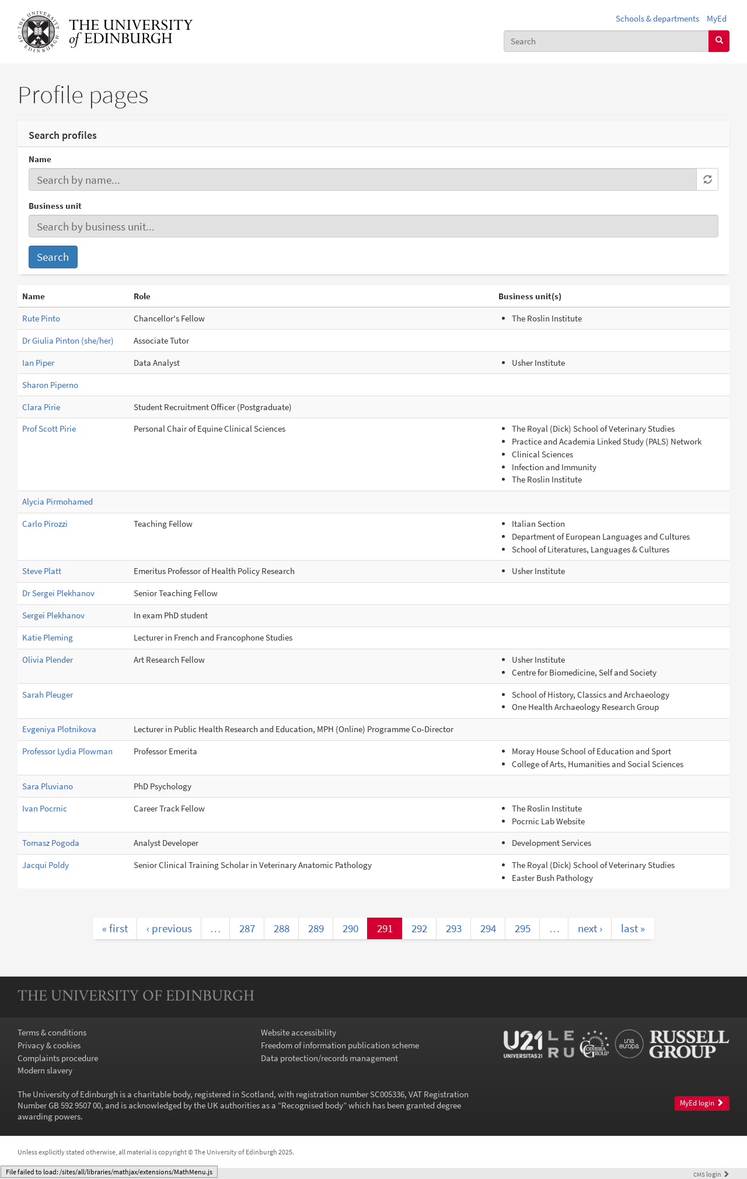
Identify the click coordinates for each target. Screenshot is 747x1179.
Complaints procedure (58, 1057)
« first (115, 928)
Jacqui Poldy (45, 864)
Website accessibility (298, 1032)
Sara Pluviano (47, 786)
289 (316, 928)
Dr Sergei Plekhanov (58, 593)
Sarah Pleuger (47, 694)
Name (40, 159)
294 (488, 928)
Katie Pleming (47, 637)
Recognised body (312, 1105)
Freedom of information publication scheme (340, 1045)
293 (454, 928)
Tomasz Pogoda (50, 842)
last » (633, 928)
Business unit (55, 205)
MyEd (717, 18)
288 (281, 928)
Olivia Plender (47, 659)
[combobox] (606, 41)
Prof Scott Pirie (49, 428)
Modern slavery (45, 1070)
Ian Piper (38, 362)
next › (590, 928)
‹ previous (169, 928)
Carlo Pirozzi (45, 523)
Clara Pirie (41, 406)
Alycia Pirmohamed (57, 501)
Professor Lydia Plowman (67, 751)
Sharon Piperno (50, 384)
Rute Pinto (41, 318)
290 (350, 928)
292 (419, 928)
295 (522, 928)
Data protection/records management (329, 1057)
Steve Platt (41, 570)
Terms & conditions (52, 1032)
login (711, 1174)
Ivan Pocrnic (44, 808)
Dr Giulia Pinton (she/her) (68, 340)
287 (247, 928)
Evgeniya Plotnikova (59, 728)
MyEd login (702, 1103)
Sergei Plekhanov (53, 615)
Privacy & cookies (49, 1045)
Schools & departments (657, 18)
